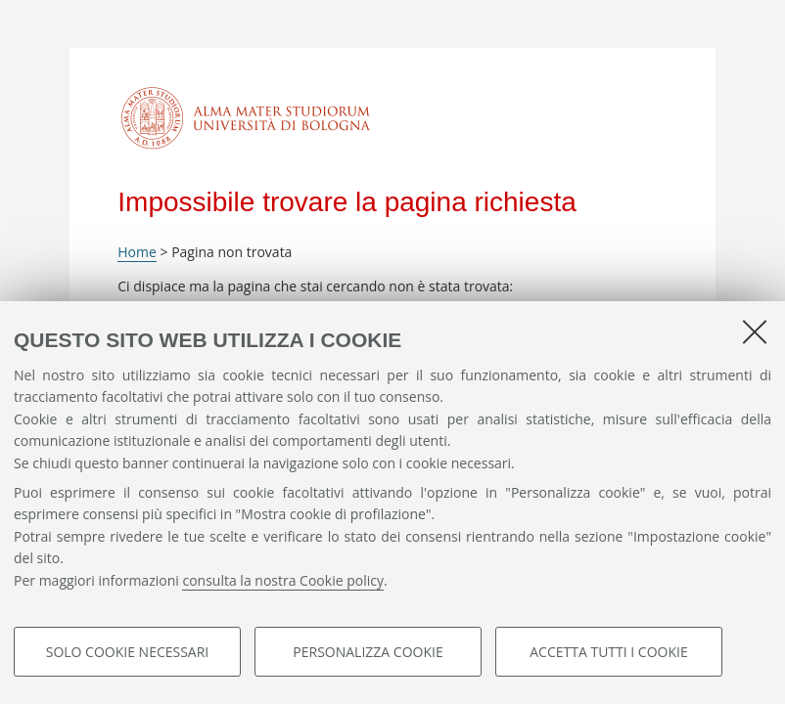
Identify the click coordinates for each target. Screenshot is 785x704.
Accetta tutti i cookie (608, 651)
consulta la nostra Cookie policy (283, 580)
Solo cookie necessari (127, 651)
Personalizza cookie (367, 651)
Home (137, 251)
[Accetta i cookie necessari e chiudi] (754, 331)
